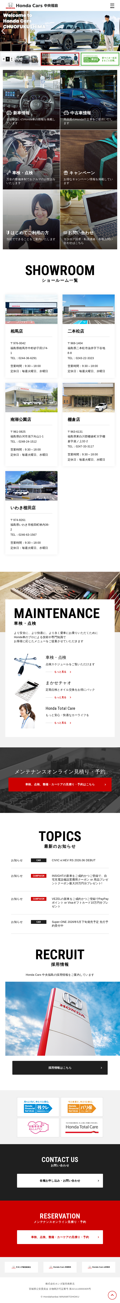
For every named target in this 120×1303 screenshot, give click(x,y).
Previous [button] (3, 31)
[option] (60, 31)
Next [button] (116, 31)
